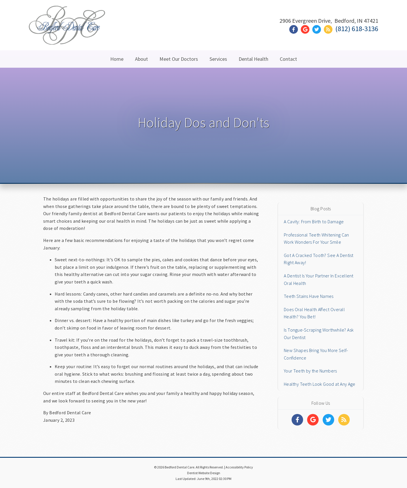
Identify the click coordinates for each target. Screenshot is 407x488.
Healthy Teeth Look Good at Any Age (319, 384)
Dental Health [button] (253, 59)
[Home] (67, 37)
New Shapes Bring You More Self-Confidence (316, 354)
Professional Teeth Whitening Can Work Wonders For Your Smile (316, 238)
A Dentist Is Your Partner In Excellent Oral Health (318, 279)
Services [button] (218, 59)
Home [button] (116, 59)
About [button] (141, 59)
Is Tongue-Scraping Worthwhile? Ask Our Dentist (318, 333)
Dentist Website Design (203, 473)
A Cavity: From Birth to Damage (314, 221)
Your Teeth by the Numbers (310, 371)
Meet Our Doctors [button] (178, 59)
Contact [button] (288, 59)
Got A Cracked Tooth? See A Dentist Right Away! (318, 259)
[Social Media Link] (295, 29)
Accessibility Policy (239, 467)
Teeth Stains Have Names (308, 296)
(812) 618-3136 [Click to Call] (356, 28)
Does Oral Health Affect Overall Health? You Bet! (314, 313)
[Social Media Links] (297, 419)
